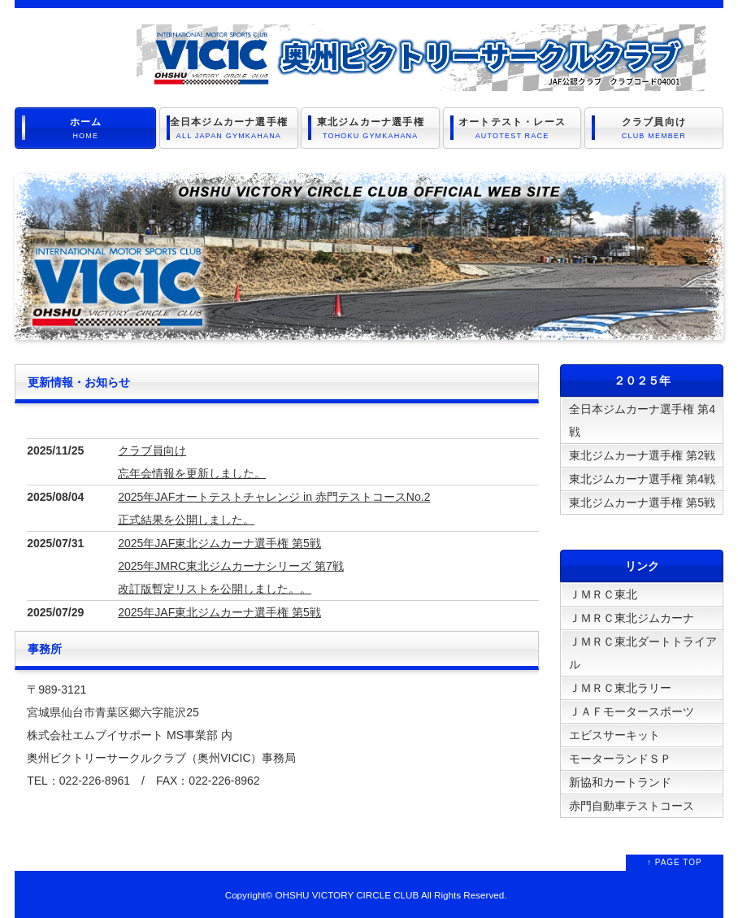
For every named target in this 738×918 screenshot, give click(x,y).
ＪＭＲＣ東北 (603, 594)
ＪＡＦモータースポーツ (631, 711)
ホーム (85, 129)
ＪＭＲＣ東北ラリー (620, 687)
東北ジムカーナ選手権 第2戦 (642, 455)
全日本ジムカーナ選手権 (228, 129)
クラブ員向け (654, 129)
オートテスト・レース (512, 129)
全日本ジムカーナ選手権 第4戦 (642, 420)
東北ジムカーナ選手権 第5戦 (642, 502)
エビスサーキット (614, 735)
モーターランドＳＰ (620, 758)
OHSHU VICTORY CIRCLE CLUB (347, 895)
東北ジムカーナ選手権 (370, 129)
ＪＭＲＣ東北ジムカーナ (631, 617)
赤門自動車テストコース (631, 805)
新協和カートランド (620, 782)
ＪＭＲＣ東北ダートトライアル (643, 653)
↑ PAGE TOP (674, 862)
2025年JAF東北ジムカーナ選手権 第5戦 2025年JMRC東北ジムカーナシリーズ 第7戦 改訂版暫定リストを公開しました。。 (231, 566)
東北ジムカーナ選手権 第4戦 (642, 478)
